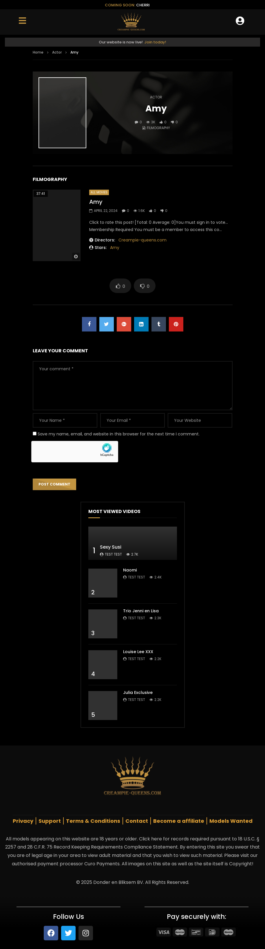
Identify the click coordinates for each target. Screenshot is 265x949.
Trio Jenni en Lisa (141, 611)
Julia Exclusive (138, 692)
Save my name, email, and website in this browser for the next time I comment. (119, 434)
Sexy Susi (110, 547)
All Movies (99, 192)
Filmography (158, 127)
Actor (57, 52)
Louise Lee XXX (138, 652)
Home (38, 52)
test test (113, 554)
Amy (96, 202)
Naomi (130, 570)
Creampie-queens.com (142, 240)
